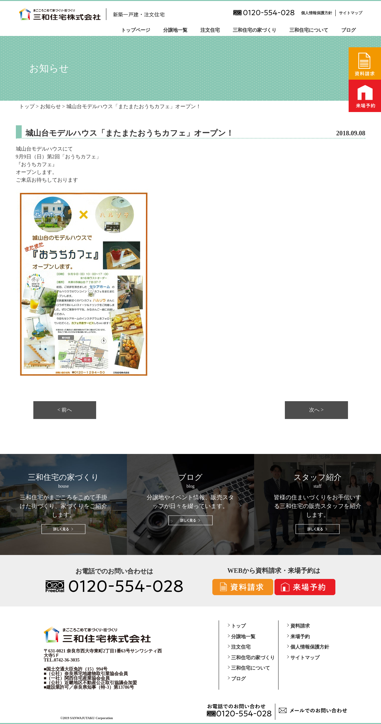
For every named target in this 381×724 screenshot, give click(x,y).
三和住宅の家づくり (254, 30)
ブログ (348, 30)
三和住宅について (308, 30)
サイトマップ (350, 13)
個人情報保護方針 (316, 13)
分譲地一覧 (175, 30)
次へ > (316, 410)
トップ (238, 625)
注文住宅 (210, 30)
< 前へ (64, 410)
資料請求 (300, 625)
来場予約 (300, 636)
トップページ (135, 30)
